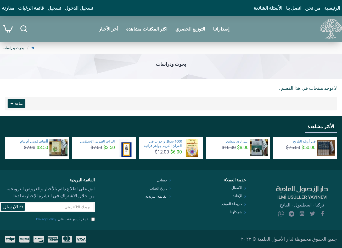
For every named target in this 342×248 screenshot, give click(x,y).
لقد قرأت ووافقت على (65, 219)
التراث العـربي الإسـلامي (97, 141)
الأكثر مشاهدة (320, 126)
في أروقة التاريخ (304, 141)
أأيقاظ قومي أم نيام (34, 141)
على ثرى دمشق (237, 141)
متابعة (19, 104)
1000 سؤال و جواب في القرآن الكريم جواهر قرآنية (163, 143)
